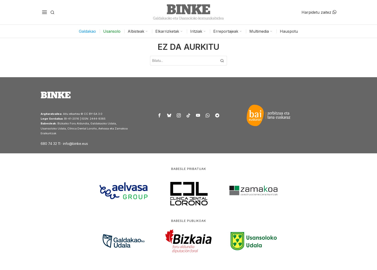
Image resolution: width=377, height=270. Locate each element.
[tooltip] (159, 115)
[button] (222, 60)
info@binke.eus (75, 143)
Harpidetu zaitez (319, 12)
